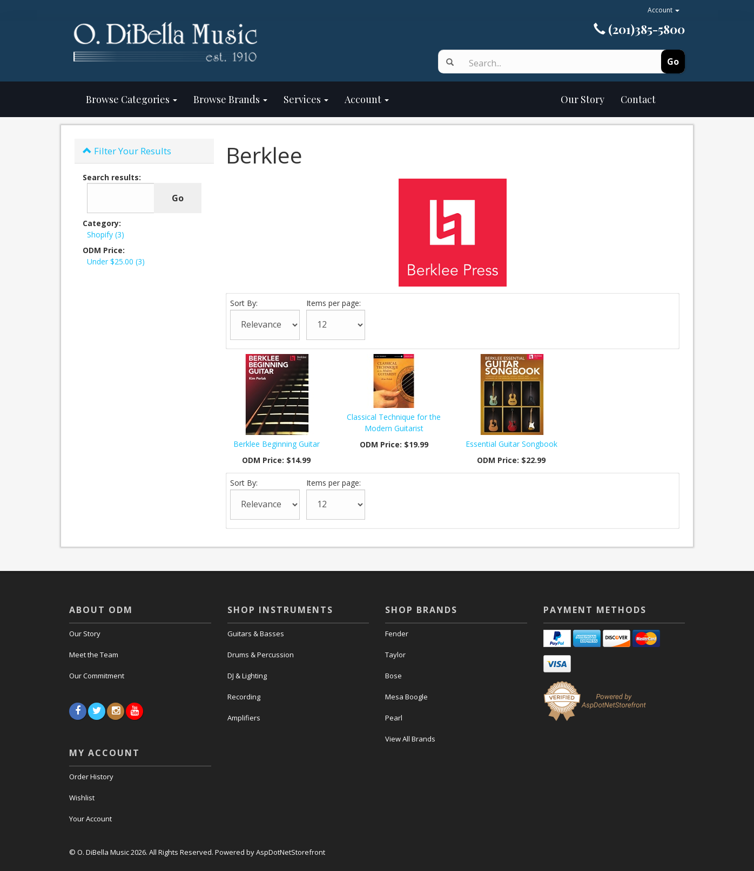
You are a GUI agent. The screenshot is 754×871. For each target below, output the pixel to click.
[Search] (551, 63)
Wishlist (82, 797)
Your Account (90, 819)
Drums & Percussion (260, 654)
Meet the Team (93, 654)
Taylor (395, 654)
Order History (91, 776)
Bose (393, 676)
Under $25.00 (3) (116, 261)
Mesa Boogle (406, 697)
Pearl (393, 718)
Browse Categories (131, 99)
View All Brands (410, 739)
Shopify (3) (105, 234)
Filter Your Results (127, 151)
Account (663, 10)
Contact (638, 99)
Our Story (504, 99)
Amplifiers (243, 718)
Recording (243, 697)
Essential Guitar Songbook (511, 444)
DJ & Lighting (247, 676)
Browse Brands (230, 99)
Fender (396, 633)
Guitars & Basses (255, 633)
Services (306, 99)
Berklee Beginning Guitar (276, 444)
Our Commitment (96, 676)
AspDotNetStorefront (290, 852)
